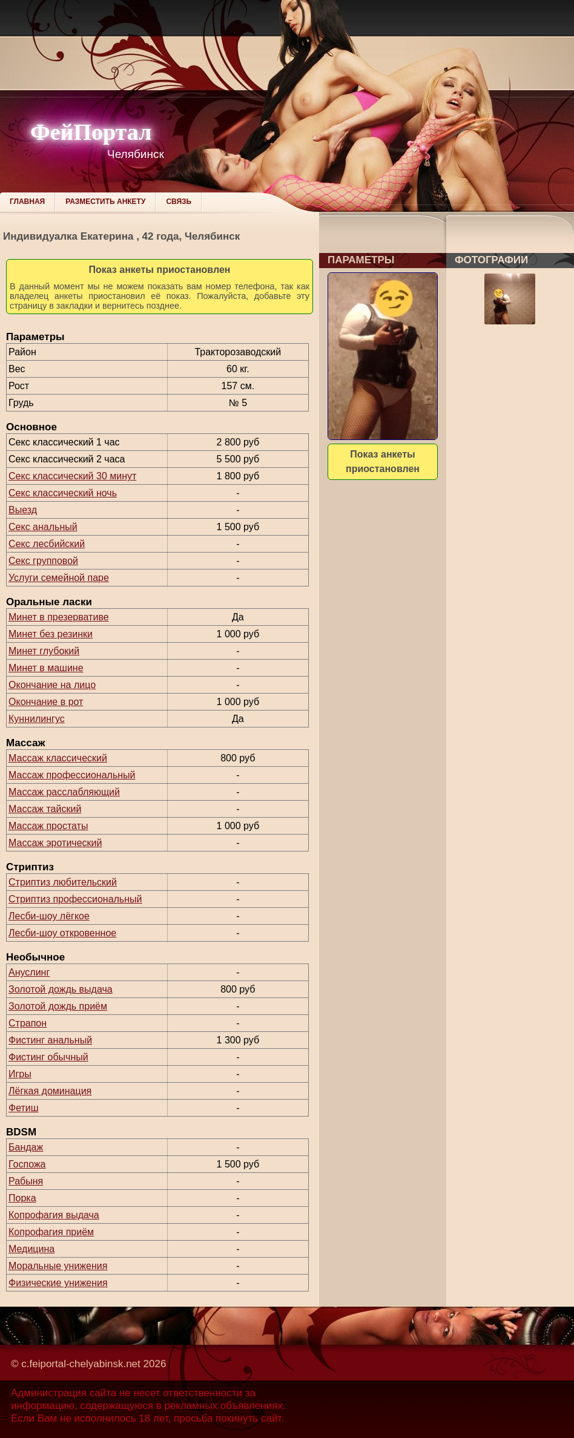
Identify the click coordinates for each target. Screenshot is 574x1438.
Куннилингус (36, 719)
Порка (22, 1198)
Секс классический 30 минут (72, 476)
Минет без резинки (50, 634)
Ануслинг (29, 972)
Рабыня (25, 1181)
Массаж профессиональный (72, 775)
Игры (19, 1074)
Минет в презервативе (58, 617)
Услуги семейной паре (58, 578)
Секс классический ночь (62, 493)
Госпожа (26, 1164)
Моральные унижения (57, 1266)
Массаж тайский (44, 809)
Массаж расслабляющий (64, 792)
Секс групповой (43, 561)
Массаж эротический (55, 843)
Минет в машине (46, 668)
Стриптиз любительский (62, 882)
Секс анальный (43, 527)
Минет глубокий (43, 651)
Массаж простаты (48, 826)
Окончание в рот (45, 702)
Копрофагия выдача (53, 1215)
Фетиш (23, 1108)
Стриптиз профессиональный (75, 899)
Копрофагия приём (51, 1232)
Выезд (22, 510)
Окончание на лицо (52, 685)
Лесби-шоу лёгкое (49, 916)
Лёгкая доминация (49, 1091)
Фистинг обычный (48, 1057)
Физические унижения (58, 1283)
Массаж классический (57, 758)
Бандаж (25, 1147)
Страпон (27, 1023)
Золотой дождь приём (57, 1006)
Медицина (31, 1249)
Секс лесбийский (46, 544)
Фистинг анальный (50, 1040)
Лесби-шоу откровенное (62, 933)
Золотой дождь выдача (60, 989)
